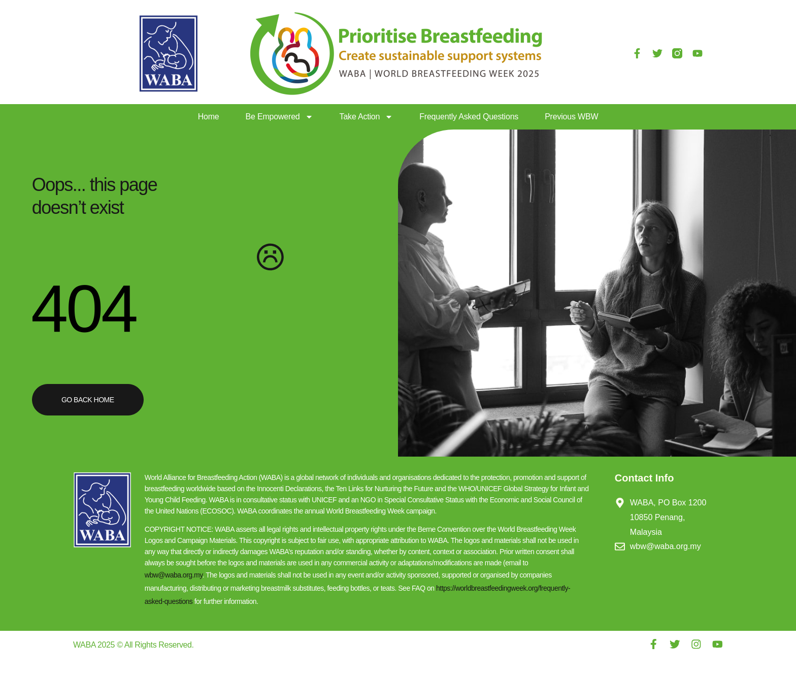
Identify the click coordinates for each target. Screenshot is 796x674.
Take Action (366, 116)
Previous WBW (571, 116)
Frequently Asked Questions (468, 116)
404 (83, 307)
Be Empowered (279, 116)
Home (208, 116)
